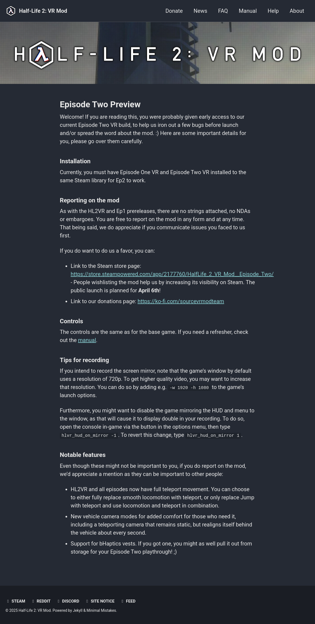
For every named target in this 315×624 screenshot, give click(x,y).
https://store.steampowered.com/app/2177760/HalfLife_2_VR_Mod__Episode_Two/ (172, 274)
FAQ (223, 11)
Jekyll (77, 610)
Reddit (41, 601)
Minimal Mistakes (101, 610)
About (297, 11)
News (200, 11)
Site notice (99, 601)
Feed (127, 601)
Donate (174, 11)
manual (87, 340)
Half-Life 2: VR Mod (43, 11)
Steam (15, 601)
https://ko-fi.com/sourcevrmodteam (181, 301)
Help (273, 11)
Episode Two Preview (100, 104)
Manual (248, 11)
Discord (67, 601)
